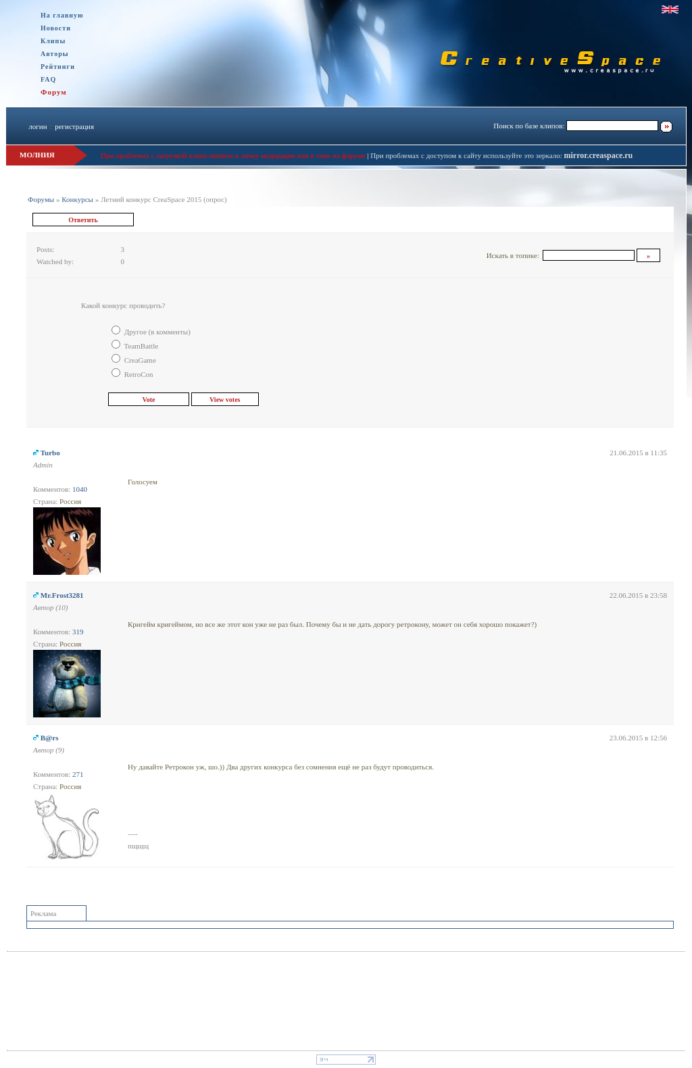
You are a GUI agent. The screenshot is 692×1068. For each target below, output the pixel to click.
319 (78, 632)
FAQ (48, 79)
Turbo (50, 453)
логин (37, 126)
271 (78, 774)
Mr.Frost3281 (62, 595)
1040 (79, 489)
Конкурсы (77, 199)
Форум (54, 92)
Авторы (55, 53)
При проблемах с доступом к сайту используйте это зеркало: (467, 155)
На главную (62, 15)
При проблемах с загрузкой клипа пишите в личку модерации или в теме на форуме (233, 155)
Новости (56, 28)
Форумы (41, 199)
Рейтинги (58, 66)
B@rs (50, 738)
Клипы (53, 41)
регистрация (74, 126)
